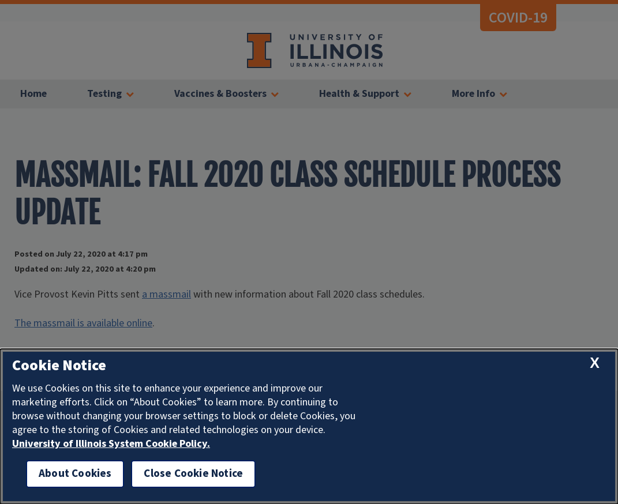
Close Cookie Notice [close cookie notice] (193, 474)
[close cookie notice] (594, 363)
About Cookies (75, 474)
